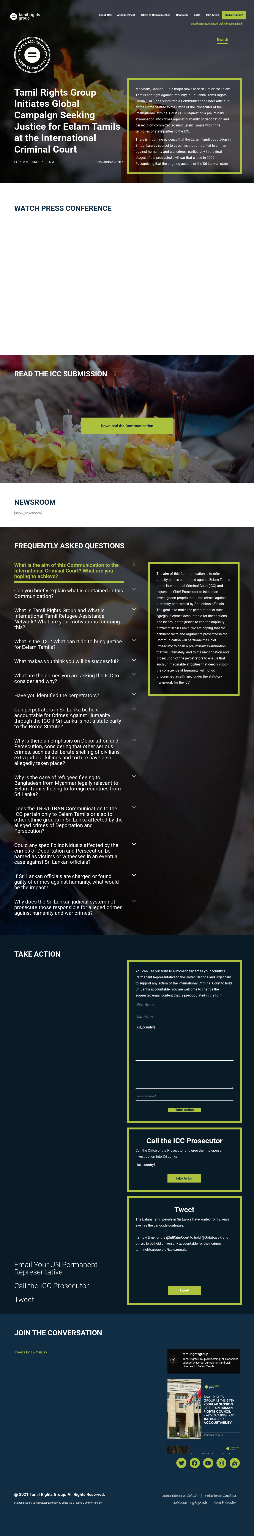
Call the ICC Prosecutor (51, 1285)
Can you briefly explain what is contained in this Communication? (68, 593)
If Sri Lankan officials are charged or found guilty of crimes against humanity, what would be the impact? (66, 882)
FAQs (197, 15)
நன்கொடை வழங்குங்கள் (190, 1503)
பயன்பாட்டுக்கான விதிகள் (179, 1496)
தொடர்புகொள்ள (226, 1503)
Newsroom (182, 15)
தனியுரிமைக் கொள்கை (221, 1496)
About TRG (105, 15)
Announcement (126, 15)
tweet (184, 1290)
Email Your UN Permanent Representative (56, 1268)
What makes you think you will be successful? (66, 661)
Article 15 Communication (155, 15)
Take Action (212, 15)
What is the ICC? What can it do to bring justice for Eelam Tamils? (68, 644)
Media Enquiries (234, 15)
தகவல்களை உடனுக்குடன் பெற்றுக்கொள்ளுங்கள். (217, 23)
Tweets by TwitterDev (30, 1352)
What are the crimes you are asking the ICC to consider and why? (66, 678)
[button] (75, 571)
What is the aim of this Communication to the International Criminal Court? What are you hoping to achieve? (66, 570)
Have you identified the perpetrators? (56, 695)
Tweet (24, 1299)
